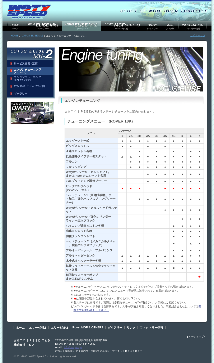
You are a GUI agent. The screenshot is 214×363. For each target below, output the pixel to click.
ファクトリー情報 (151, 327)
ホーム (20, 327)
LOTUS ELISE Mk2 (32, 35)
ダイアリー (115, 327)
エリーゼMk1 (37, 327)
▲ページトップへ (196, 336)
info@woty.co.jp (73, 347)
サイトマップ (197, 35)
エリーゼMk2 (59, 327)
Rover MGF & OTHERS (87, 327)
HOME (14, 35)
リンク (131, 327)
